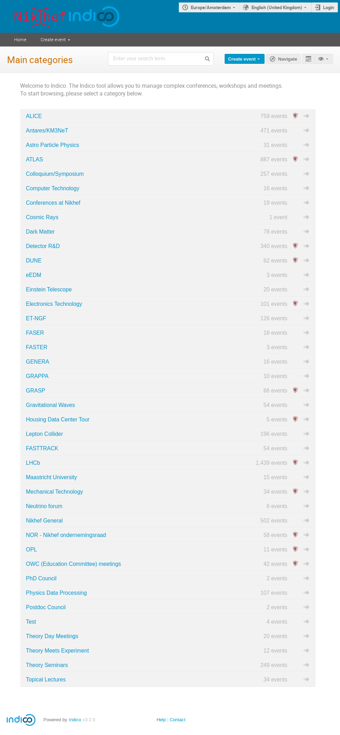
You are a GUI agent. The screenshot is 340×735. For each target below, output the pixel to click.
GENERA (37, 362)
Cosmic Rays (42, 217)
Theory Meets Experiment (57, 651)
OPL (31, 549)
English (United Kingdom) (276, 7)
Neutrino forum (44, 506)
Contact (178, 720)
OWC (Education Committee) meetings (73, 564)
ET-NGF (36, 318)
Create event (53, 39)
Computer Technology (52, 188)
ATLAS (34, 159)
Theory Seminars (47, 665)
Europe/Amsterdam (211, 7)
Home (20, 39)
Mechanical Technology (54, 492)
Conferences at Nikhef (53, 203)
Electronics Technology (54, 304)
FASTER (37, 347)
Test (31, 622)
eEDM (33, 275)
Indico (75, 720)
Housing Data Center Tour (58, 419)
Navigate (287, 59)
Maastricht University (51, 477)
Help (161, 720)
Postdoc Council (46, 607)
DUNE (34, 261)
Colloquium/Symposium (55, 174)
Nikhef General (44, 521)
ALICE (34, 116)
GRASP (35, 391)
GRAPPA (37, 376)
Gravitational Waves (50, 405)
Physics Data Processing (56, 593)
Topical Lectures (46, 679)
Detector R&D (43, 246)
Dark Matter (40, 232)
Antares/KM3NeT (47, 131)
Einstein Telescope (49, 289)
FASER (35, 333)
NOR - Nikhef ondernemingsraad (66, 535)
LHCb (33, 463)
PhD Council (41, 578)
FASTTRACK (42, 448)
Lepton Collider (44, 434)
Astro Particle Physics (52, 145)
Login (328, 7)
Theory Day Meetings (52, 636)
